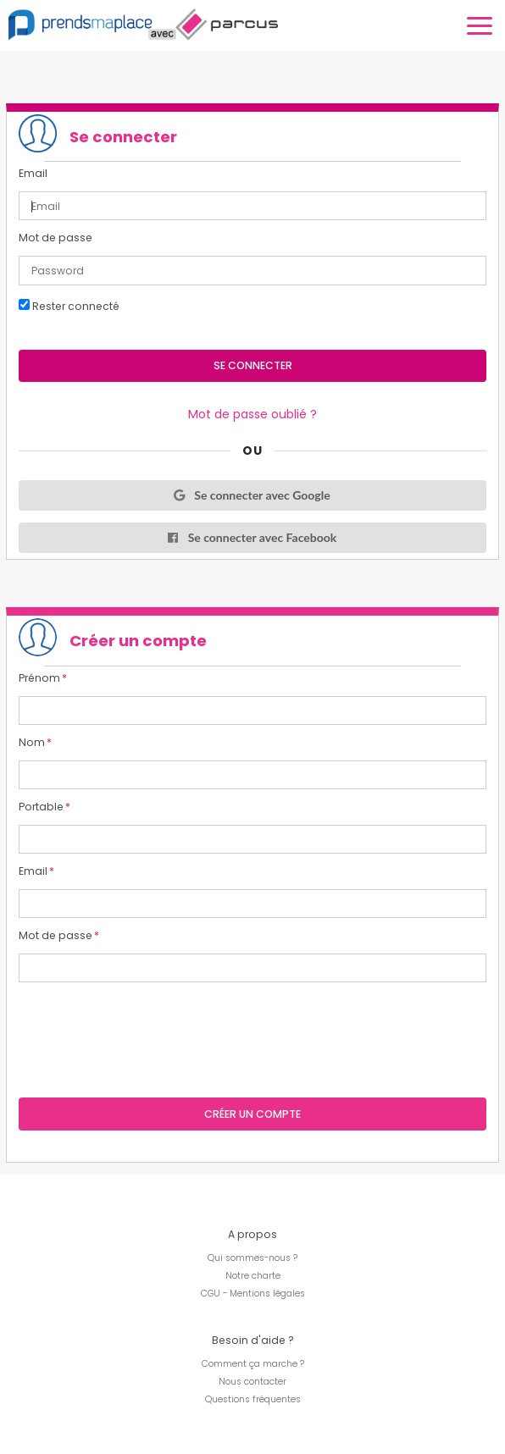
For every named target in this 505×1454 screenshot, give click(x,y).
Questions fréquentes (253, 1399)
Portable (41, 807)
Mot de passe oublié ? (252, 414)
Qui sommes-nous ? (252, 1258)
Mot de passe (55, 238)
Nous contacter (252, 1381)
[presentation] (147, 1027)
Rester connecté (69, 305)
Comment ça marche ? (253, 1363)
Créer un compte (252, 1114)
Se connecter (253, 365)
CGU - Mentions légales (253, 1293)
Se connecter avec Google (251, 495)
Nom (32, 743)
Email (33, 174)
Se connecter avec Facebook (251, 537)
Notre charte (252, 1275)
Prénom (39, 678)
